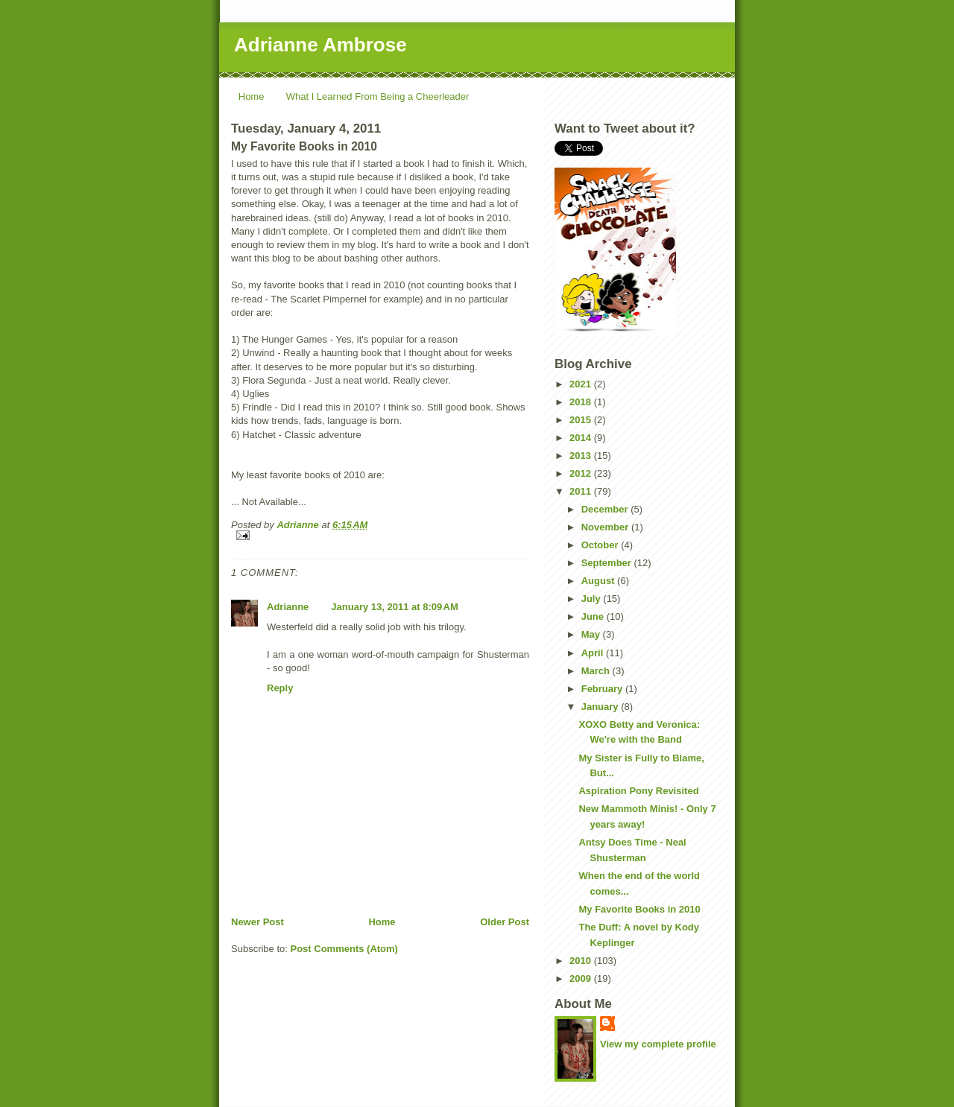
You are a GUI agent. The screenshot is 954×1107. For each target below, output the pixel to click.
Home (251, 96)
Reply (280, 688)
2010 (581, 960)
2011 (581, 491)
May (592, 634)
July (592, 598)
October (601, 545)
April (593, 653)
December (606, 509)
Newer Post (257, 921)
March (597, 670)
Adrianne (288, 606)
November (606, 527)
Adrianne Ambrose (320, 45)
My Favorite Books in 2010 (639, 909)
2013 (581, 455)
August (599, 580)
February (603, 688)
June (594, 616)
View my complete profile (658, 1044)
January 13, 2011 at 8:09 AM (394, 606)
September (607, 562)
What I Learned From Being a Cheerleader (378, 96)
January (601, 706)
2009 (581, 978)
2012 (581, 473)
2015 (581, 419)
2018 (581, 401)
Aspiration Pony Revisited (638, 790)
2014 (581, 437)
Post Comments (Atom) (344, 948)
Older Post (504, 921)
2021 (581, 384)
